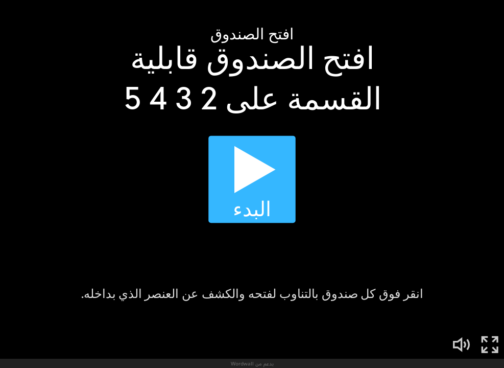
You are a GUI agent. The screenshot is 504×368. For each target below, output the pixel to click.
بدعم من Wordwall (252, 363)
